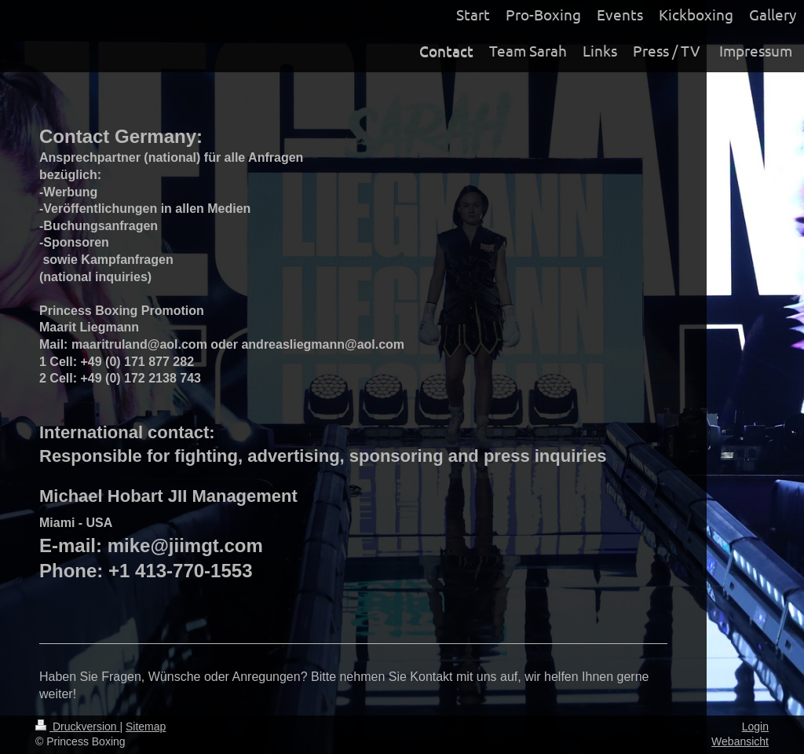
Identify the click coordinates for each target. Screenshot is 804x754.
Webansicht (740, 741)
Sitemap (146, 726)
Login (755, 726)
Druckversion (77, 726)
